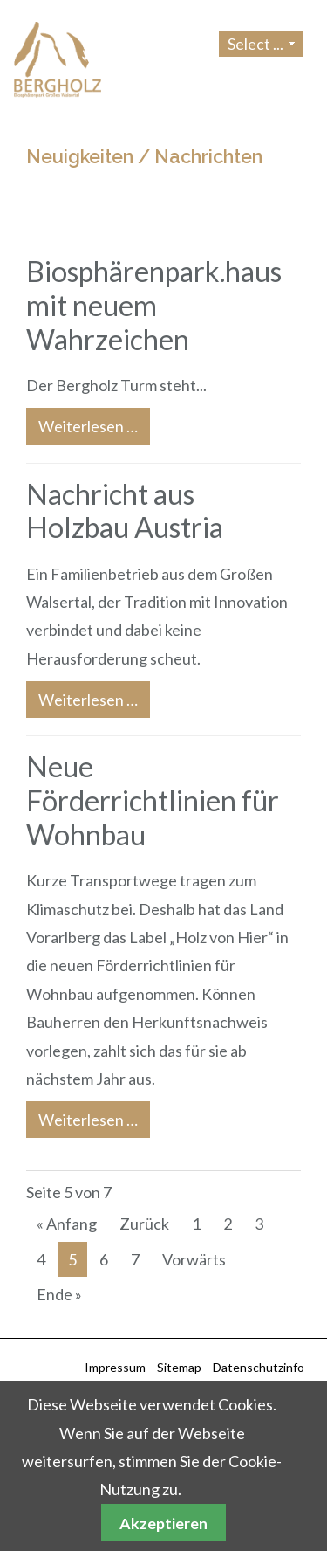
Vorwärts (194, 1259)
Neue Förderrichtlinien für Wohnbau (152, 800)
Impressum (115, 1367)
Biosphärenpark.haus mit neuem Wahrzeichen (154, 305)
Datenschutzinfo (258, 1367)
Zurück (144, 1223)
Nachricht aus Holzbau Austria (124, 511)
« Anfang (67, 1223)
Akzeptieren (163, 1523)
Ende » (59, 1294)
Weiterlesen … (82, 422)
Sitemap (179, 1367)
